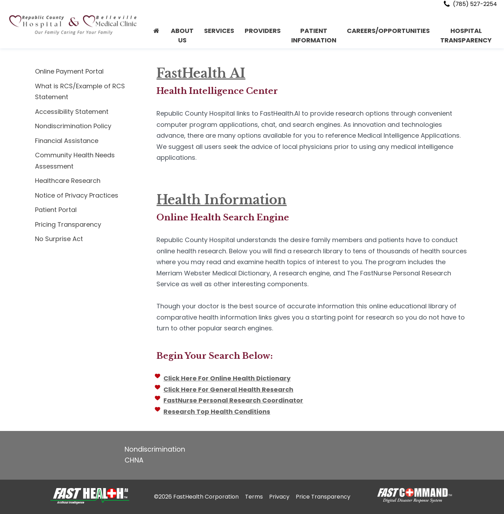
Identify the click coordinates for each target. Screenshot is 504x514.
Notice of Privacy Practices (76, 195)
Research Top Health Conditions (216, 411)
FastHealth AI (200, 73)
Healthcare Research (67, 180)
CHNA (134, 460)
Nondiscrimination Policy (73, 126)
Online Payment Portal (69, 71)
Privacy (279, 497)
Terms (254, 497)
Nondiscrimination (155, 449)
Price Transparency (323, 497)
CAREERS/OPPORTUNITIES (388, 30)
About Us (182, 35)
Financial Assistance (66, 140)
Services (219, 30)
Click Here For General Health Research (227, 389)
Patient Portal (56, 209)
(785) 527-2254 (469, 4)
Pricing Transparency (68, 224)
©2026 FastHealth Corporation (196, 497)
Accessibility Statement (71, 111)
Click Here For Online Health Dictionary (226, 378)
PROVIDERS (263, 30)
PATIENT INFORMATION (313, 35)
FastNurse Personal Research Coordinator (232, 400)
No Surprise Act (59, 238)
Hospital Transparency (466, 35)
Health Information (221, 200)
